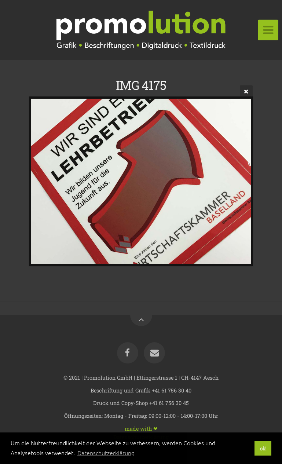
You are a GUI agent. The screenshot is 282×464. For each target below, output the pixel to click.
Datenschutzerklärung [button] (106, 453)
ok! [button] (263, 448)
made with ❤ (141, 428)
